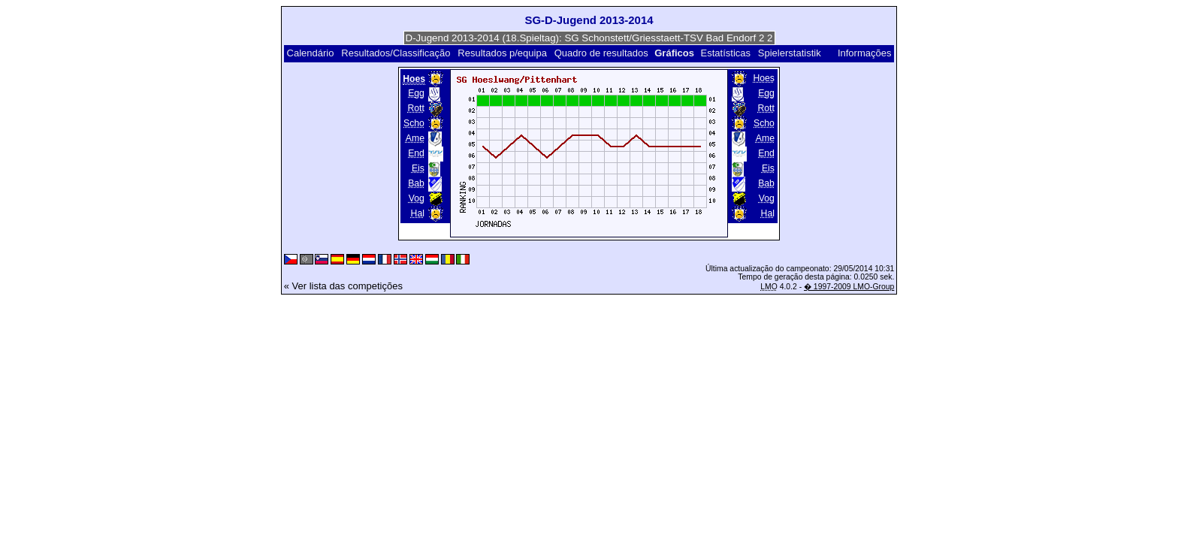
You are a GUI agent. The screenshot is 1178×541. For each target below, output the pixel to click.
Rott (416, 108)
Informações (865, 53)
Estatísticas (726, 53)
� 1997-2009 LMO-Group (849, 287)
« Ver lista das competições (343, 286)
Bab (416, 183)
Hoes (764, 78)
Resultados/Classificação (395, 53)
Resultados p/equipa (502, 53)
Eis (418, 168)
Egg (416, 93)
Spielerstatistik (789, 53)
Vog (416, 198)
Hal (417, 213)
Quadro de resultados (601, 53)
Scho (413, 123)
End (416, 153)
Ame (415, 138)
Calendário (310, 53)
